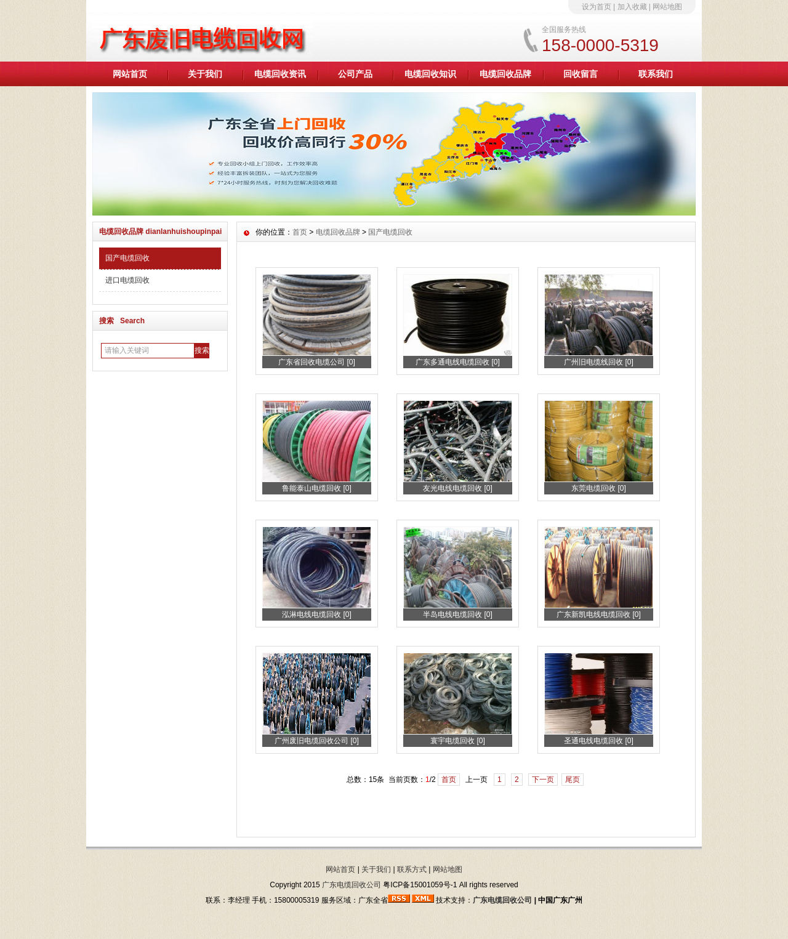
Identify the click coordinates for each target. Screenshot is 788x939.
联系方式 (412, 869)
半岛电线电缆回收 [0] (457, 614)
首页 (299, 232)
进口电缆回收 (127, 280)
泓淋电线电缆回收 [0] (317, 614)
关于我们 (205, 74)
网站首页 (130, 74)
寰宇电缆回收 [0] (457, 740)
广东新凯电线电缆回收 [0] (599, 614)
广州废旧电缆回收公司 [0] (317, 740)
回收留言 (580, 74)
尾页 (572, 779)
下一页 (543, 779)
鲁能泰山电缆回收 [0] (317, 488)
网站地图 (667, 6)
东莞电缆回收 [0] (598, 488)
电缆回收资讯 (280, 74)
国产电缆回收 (127, 258)
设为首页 (596, 6)
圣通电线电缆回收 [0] (598, 740)
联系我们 (655, 74)
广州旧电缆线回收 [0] (598, 362)
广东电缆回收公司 (351, 885)
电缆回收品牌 (505, 74)
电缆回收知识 (430, 74)
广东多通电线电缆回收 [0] (458, 362)
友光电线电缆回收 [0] (457, 488)
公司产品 (355, 74)
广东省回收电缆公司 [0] (316, 362)
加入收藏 (632, 6)
